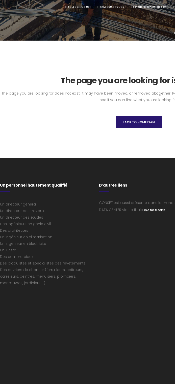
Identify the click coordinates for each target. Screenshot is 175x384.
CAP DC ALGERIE (154, 210)
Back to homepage (139, 122)
